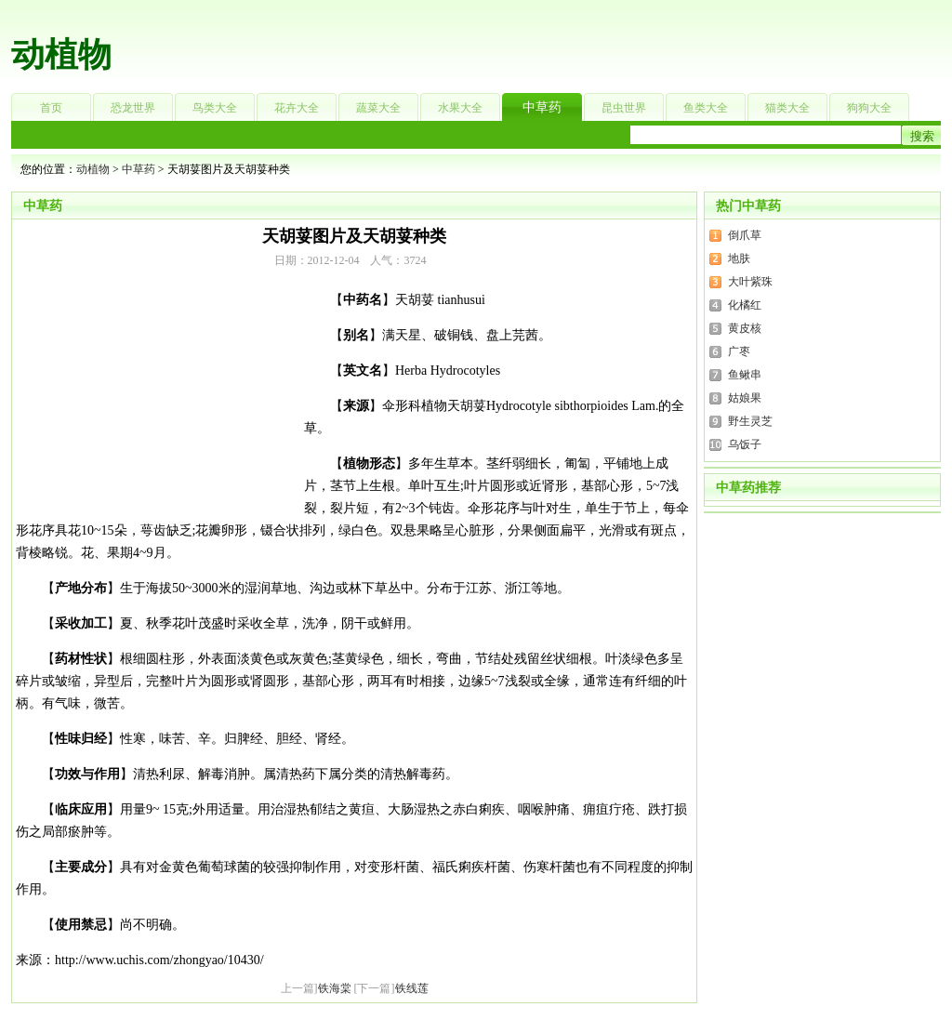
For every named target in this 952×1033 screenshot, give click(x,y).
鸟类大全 (214, 107)
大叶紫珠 (750, 281)
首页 (51, 107)
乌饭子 (744, 444)
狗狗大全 (869, 107)
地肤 (739, 258)
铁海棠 (334, 988)
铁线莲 (412, 988)
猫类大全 (787, 107)
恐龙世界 (133, 107)
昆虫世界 (624, 107)
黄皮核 (744, 328)
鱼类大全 (705, 107)
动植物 (61, 54)
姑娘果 (744, 397)
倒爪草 (744, 235)
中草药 (542, 107)
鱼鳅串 (744, 374)
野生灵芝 (750, 421)
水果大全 (460, 107)
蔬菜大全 (378, 107)
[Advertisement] (593, 42)
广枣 (739, 351)
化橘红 (744, 304)
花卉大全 (296, 107)
